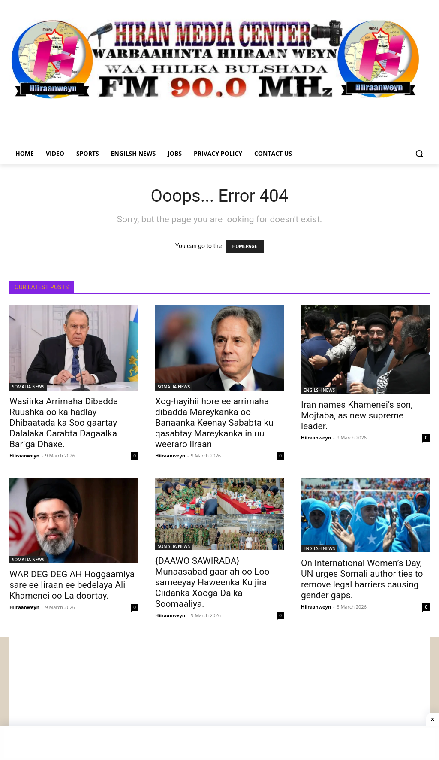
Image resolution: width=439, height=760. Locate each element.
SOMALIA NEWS (28, 387)
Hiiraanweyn (24, 455)
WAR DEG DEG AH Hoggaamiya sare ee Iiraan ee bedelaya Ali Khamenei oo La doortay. (72, 585)
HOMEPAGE (244, 246)
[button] (419, 153)
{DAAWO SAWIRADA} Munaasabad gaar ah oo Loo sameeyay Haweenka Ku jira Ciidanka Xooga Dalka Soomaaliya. (212, 582)
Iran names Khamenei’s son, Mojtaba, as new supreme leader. (356, 415)
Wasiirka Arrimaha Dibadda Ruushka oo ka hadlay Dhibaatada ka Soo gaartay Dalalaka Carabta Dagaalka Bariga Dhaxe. (63, 422)
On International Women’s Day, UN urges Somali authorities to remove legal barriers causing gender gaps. (362, 579)
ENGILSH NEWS (319, 390)
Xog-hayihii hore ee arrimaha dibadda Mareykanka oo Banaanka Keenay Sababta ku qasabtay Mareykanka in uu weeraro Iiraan (214, 422)
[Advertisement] (219, 697)
